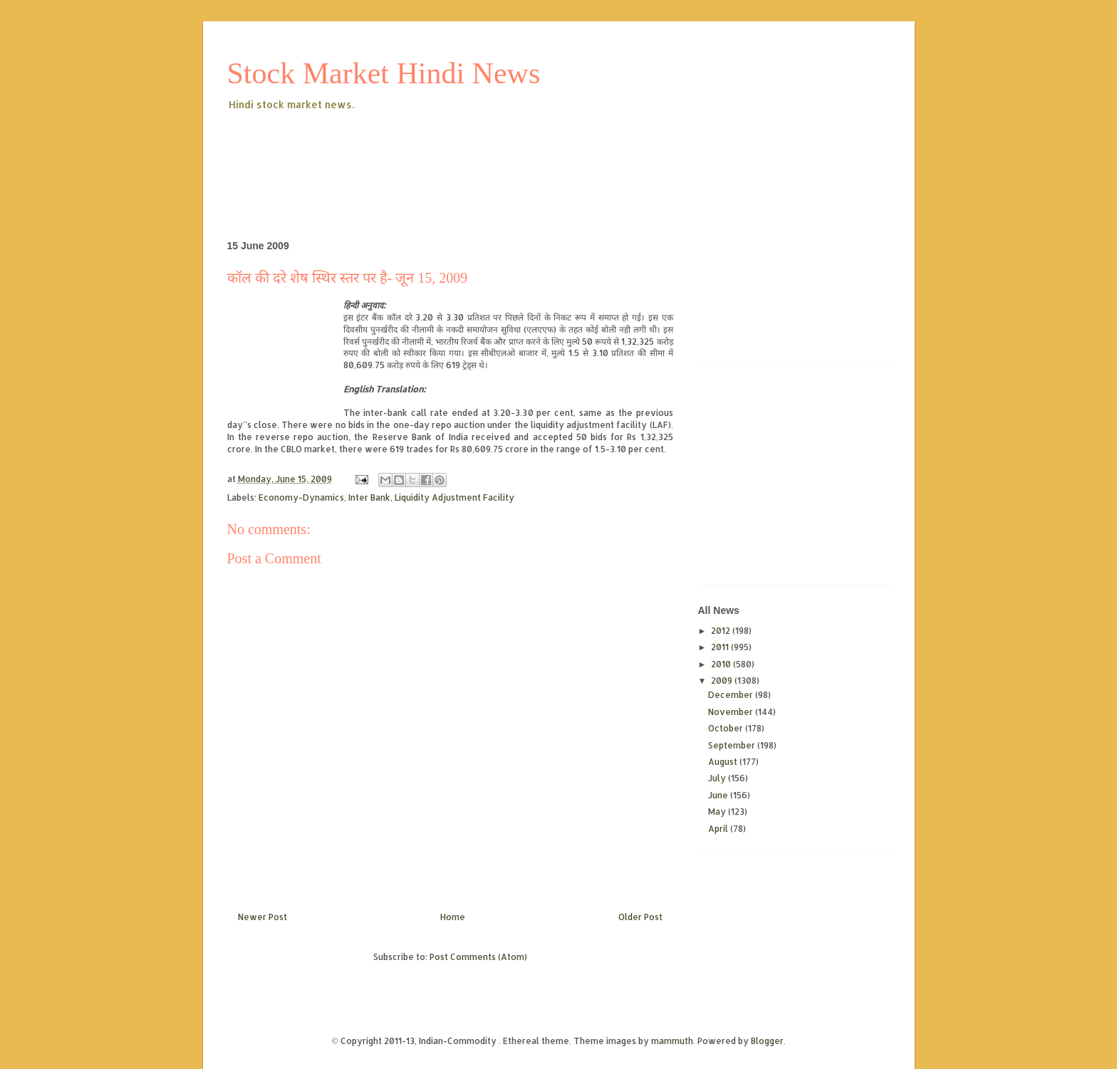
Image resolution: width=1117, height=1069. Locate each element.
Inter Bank (369, 497)
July (718, 778)
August (723, 761)
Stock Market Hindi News (384, 73)
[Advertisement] (486, 152)
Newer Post (262, 917)
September (732, 745)
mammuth (672, 1041)
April (719, 828)
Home (452, 917)
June (719, 795)
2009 (722, 680)
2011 (721, 647)
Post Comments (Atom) (478, 956)
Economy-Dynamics (301, 497)
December (731, 694)
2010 (722, 664)
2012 (721, 630)
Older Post (640, 917)
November (731, 711)
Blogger (767, 1041)
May (718, 811)
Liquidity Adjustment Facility (454, 497)
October (726, 728)
